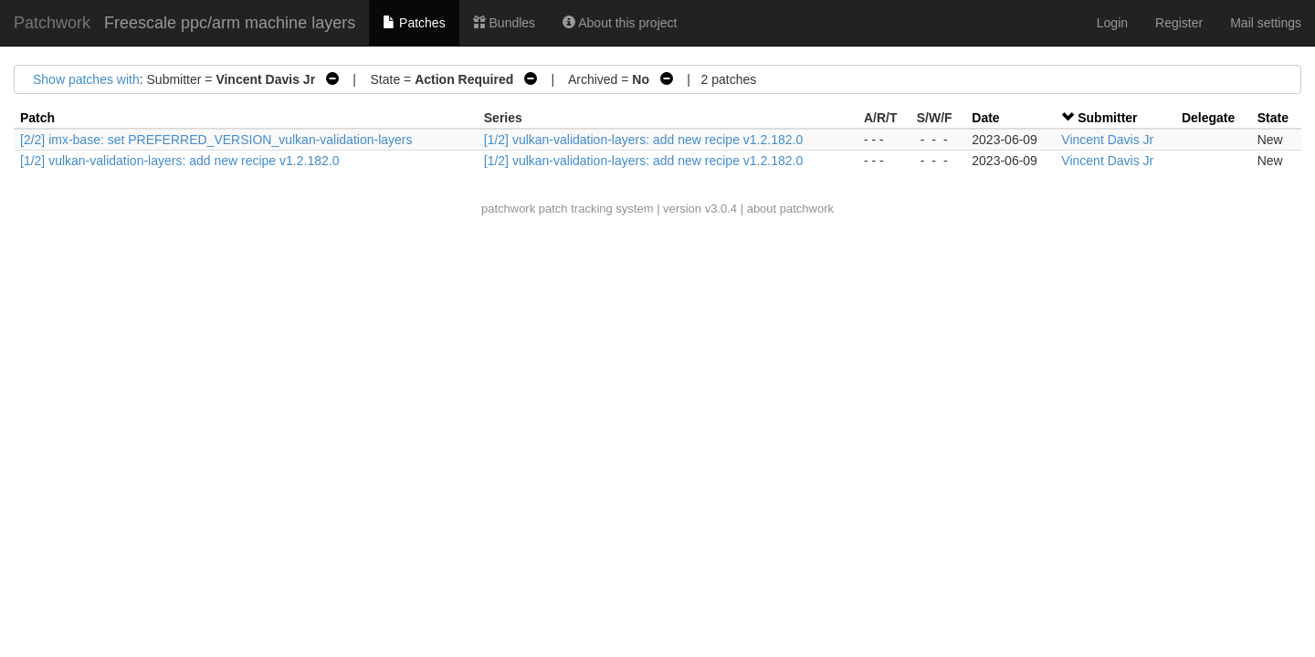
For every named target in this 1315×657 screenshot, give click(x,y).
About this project (620, 23)
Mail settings (1265, 23)
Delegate (1208, 117)
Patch (37, 117)
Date (985, 117)
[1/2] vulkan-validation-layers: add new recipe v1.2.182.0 (643, 139)
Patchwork (52, 23)
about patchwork (790, 208)
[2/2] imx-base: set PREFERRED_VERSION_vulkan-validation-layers (216, 139)
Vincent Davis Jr (1107, 139)
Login (1112, 23)
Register (1179, 23)
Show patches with (86, 79)
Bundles (504, 23)
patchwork (508, 208)
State (1273, 117)
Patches (414, 23)
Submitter (1107, 117)
